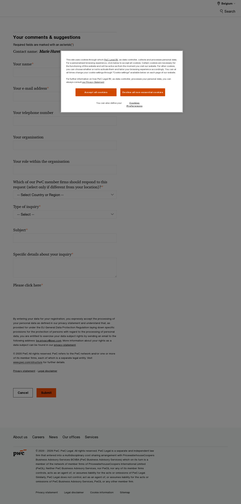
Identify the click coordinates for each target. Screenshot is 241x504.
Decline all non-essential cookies (142, 92)
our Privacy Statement (93, 82)
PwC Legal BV (111, 59)
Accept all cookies (96, 92)
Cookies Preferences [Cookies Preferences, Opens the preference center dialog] (134, 104)
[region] (122, 81)
